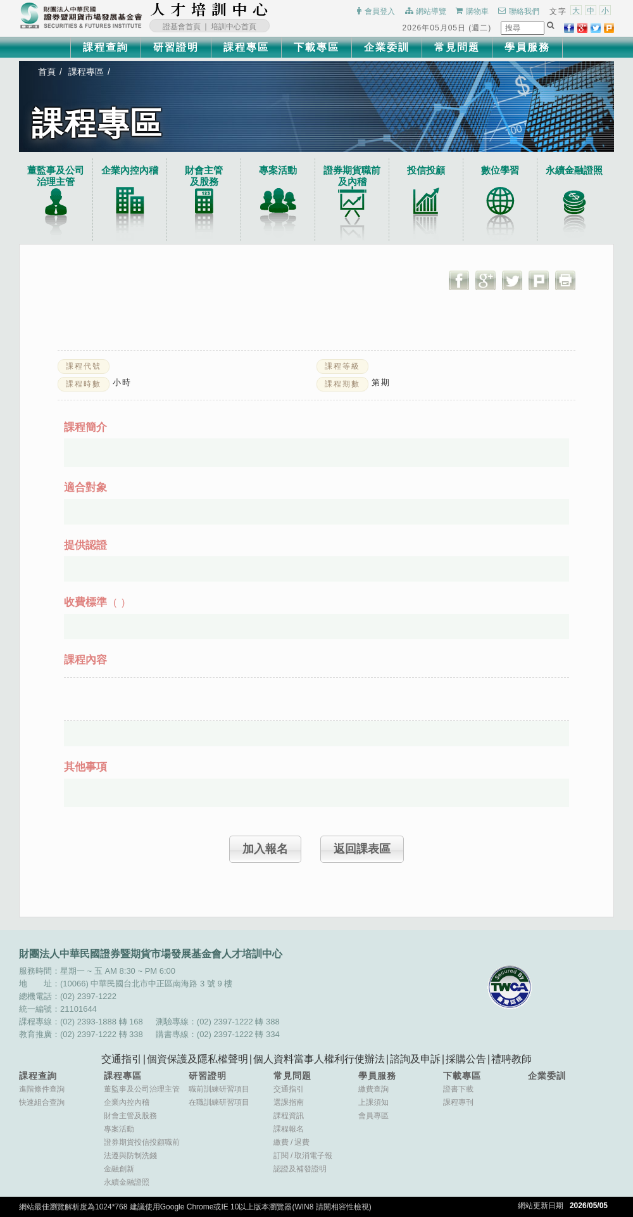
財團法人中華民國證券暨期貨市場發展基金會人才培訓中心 (209, 9)
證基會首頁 (182, 26)
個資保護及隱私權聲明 (197, 1059)
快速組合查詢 (42, 1102)
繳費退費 (291, 1142)
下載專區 (316, 47)
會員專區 (373, 1115)
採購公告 (466, 1059)
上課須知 (373, 1102)
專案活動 (278, 170)
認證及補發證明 (300, 1168)
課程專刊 (458, 1102)
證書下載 (458, 1089)
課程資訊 (288, 1115)
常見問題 (457, 47)
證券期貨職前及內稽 (351, 176)
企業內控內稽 (129, 170)
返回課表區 (362, 849)
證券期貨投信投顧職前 (142, 1142)
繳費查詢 (373, 1089)
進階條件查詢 (42, 1089)
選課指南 (288, 1102)
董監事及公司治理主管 (55, 176)
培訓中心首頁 (233, 26)
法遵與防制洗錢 (130, 1155)
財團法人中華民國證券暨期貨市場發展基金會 (81, 16)
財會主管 (203, 176)
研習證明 (176, 47)
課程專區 (246, 47)
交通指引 (121, 1059)
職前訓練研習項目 (219, 1089)
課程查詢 (105, 47)
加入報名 (265, 849)
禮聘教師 (511, 1059)
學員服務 (527, 47)
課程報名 (288, 1129)
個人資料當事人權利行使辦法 (319, 1059)
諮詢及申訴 (415, 1059)
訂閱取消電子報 (302, 1155)
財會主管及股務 (130, 1115)
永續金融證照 (574, 170)
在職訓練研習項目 (219, 1102)
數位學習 (500, 170)
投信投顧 (426, 170)
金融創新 (119, 1168)
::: (272, 9)
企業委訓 (387, 47)
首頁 (47, 71)
